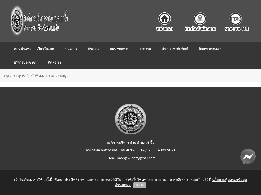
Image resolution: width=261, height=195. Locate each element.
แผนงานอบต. (119, 49)
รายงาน (145, 49)
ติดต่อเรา (54, 62)
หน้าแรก (22, 49)
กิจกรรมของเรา (210, 49)
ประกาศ (93, 49)
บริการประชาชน (25, 62)
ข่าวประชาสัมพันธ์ (175, 49)
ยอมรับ (139, 185)
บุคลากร (71, 49)
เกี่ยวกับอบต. (46, 49)
